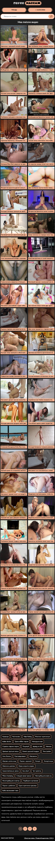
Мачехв (48, 746)
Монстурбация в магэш (10, 781)
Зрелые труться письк (10, 751)
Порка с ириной (25, 761)
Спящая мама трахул (23, 776)
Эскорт (37, 761)
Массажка (33, 756)
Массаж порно (7, 838)
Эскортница (48, 761)
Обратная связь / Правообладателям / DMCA (39, 838)
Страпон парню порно (10, 746)
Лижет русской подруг (30, 751)
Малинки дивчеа (8, 766)
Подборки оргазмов (30, 781)
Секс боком (6, 756)
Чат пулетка (36, 771)
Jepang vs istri (37, 746)
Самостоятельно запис (10, 771)
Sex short (25, 771)
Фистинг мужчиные (42, 737)
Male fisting (28, 737)
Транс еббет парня (21, 742)
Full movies (16, 737)
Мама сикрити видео (26, 766)
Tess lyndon (47, 751)
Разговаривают (20, 756)
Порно (27, 3)
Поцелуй (25, 746)
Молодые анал (37, 742)
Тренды (14, 10)
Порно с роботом (8, 786)
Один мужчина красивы (28, 786)
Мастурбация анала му (43, 776)
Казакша (5, 737)
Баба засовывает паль (10, 791)
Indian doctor (6, 742)
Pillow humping (7, 776)
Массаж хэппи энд (9, 761)
